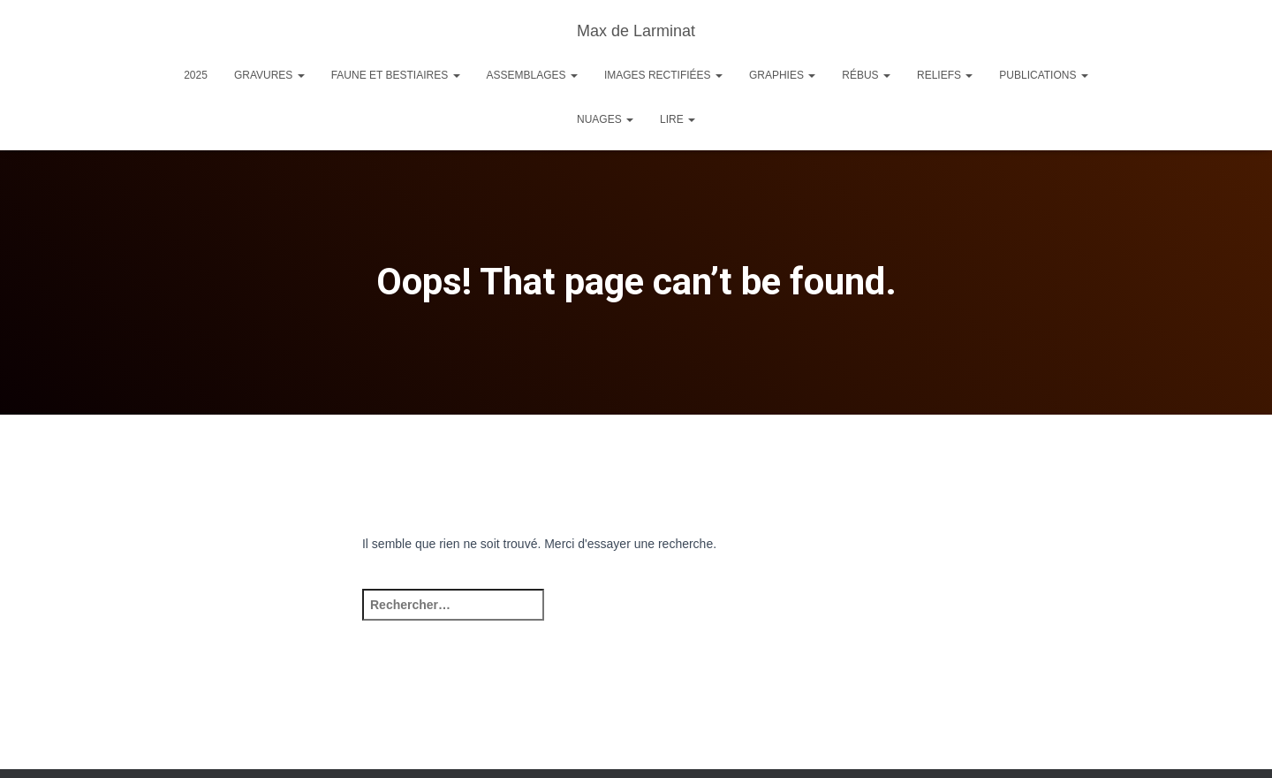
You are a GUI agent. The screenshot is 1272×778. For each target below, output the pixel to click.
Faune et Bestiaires (395, 75)
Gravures (269, 75)
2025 (196, 75)
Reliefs (945, 75)
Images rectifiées (663, 75)
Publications (1043, 75)
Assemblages (532, 75)
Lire (677, 119)
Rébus (866, 75)
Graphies (782, 75)
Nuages (605, 119)
